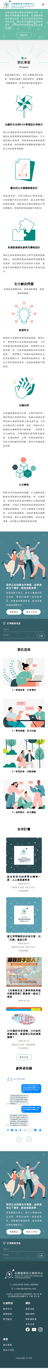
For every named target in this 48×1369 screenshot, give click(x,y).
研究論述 (7, 1319)
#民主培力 (30, 887)
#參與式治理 (18, 887)
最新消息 (30, 1309)
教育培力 (7, 1309)
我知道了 (24, 35)
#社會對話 (23, 1048)
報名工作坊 (31, 612)
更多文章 (23, 1057)
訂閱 (41, 636)
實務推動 (7, 1314)
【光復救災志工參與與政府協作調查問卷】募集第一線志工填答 (24, 993)
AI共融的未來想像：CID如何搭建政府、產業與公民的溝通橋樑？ (24, 1034)
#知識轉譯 (23, 891)
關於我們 (30, 1314)
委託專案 (7, 1345)
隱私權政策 (31, 1319)
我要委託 (13, 612)
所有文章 (30, 1324)
